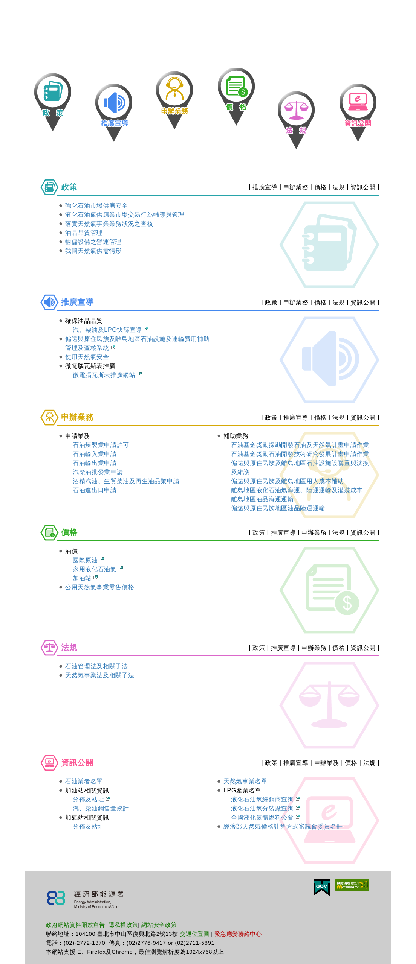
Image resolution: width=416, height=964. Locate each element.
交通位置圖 (194, 934)
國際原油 (88, 560)
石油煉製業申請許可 (101, 445)
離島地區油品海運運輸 (262, 499)
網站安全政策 (159, 925)
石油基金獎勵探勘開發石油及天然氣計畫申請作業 (300, 445)
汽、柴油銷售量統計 (101, 808)
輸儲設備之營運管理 (93, 242)
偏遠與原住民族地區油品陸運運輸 (278, 508)
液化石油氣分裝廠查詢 (265, 808)
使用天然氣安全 (87, 357)
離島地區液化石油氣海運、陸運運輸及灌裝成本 (297, 490)
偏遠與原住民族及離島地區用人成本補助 (287, 481)
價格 (320, 187)
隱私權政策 (123, 925)
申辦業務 (296, 187)
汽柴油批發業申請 (98, 472)
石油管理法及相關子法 (96, 666)
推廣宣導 (265, 187)
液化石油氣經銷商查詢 (265, 799)
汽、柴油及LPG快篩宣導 (110, 330)
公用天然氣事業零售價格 (99, 587)
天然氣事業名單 (245, 781)
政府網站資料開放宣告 (75, 925)
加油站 (85, 578)
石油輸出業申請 (95, 463)
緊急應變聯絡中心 (238, 934)
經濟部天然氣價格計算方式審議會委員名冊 (283, 826)
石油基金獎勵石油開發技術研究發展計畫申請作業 (300, 454)
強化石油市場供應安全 (96, 205)
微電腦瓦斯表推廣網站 (107, 375)
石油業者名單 (84, 781)
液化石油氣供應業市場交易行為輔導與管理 (125, 214)
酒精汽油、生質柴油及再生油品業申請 (126, 481)
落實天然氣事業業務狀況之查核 (109, 223)
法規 (338, 187)
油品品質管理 (84, 233)
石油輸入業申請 (95, 454)
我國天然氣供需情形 (93, 251)
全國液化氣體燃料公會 (265, 817)
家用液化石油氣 (98, 569)
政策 (271, 302)
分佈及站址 (91, 799)
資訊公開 (363, 187)
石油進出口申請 (95, 490)
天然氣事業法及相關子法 (99, 675)
